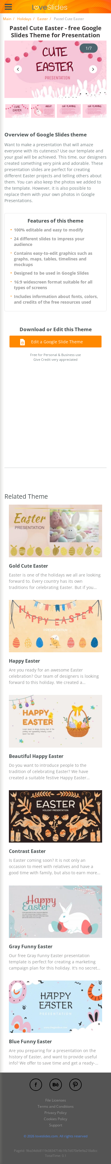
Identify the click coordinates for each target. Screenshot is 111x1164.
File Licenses (55, 1100)
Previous (18, 69)
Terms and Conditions (56, 1106)
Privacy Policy (55, 1112)
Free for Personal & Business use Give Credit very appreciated (55, 357)
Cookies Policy (55, 1118)
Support (55, 1125)
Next (93, 69)
